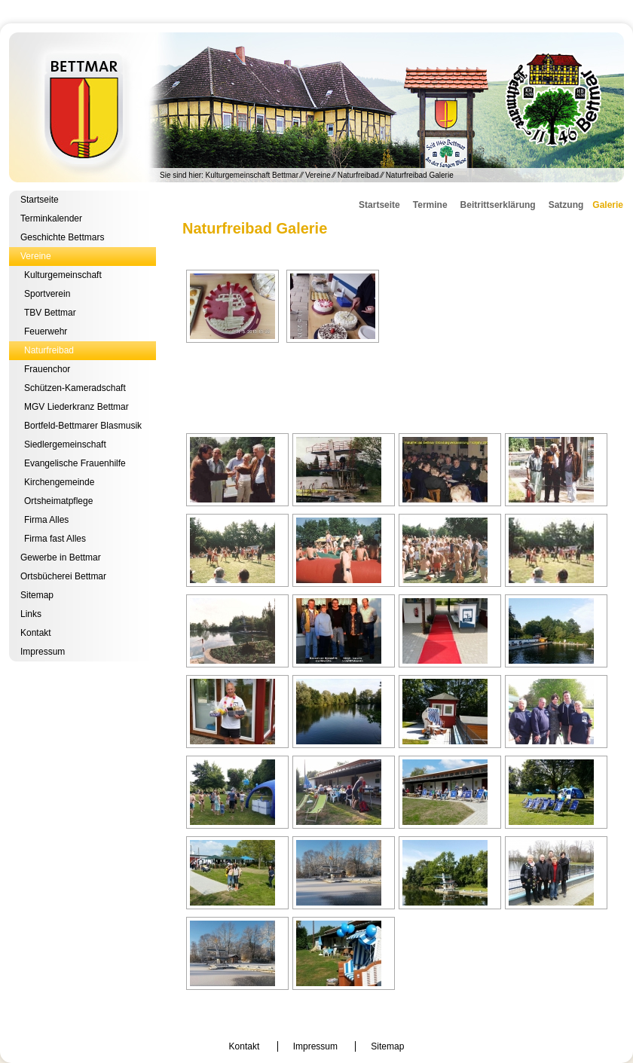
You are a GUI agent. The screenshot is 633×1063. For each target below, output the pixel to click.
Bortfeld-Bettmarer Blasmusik (83, 425)
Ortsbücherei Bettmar (63, 576)
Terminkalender (51, 218)
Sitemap (37, 595)
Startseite (39, 199)
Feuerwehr (45, 331)
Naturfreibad (358, 175)
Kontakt (35, 633)
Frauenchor (47, 369)
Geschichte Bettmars (62, 237)
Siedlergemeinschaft (65, 444)
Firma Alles (46, 520)
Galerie (607, 205)
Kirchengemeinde (59, 482)
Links (30, 614)
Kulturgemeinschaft (63, 275)
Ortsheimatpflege (58, 501)
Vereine (318, 175)
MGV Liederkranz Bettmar (76, 407)
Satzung (566, 205)
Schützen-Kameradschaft (75, 388)
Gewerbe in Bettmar (60, 557)
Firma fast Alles (55, 538)
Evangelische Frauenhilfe (75, 463)
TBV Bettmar (50, 312)
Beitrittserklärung (498, 205)
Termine (430, 205)
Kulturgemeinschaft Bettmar (316, 107)
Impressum (42, 651)
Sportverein (47, 294)
